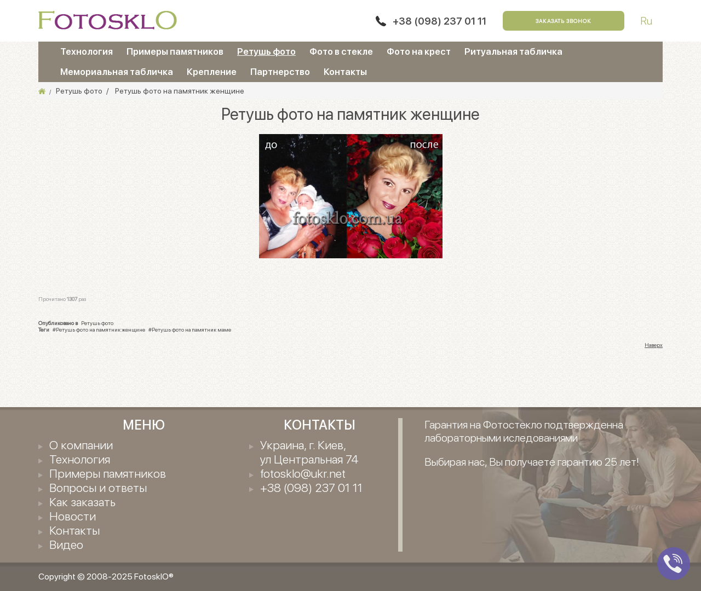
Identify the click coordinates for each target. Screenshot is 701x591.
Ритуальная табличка (513, 51)
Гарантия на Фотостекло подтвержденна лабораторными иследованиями (523, 431)
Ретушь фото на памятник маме (191, 329)
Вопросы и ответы (98, 487)
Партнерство (280, 71)
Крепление (212, 71)
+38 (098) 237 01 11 (439, 21)
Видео (66, 544)
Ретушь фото (266, 51)
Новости (72, 516)
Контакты (345, 71)
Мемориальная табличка (116, 71)
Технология (86, 51)
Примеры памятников (175, 51)
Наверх (654, 344)
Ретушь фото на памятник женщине (100, 329)
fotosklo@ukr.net (303, 473)
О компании (81, 445)
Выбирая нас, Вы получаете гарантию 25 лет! (531, 461)
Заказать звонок (563, 21)
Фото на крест (419, 51)
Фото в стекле (341, 51)
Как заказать (82, 502)
